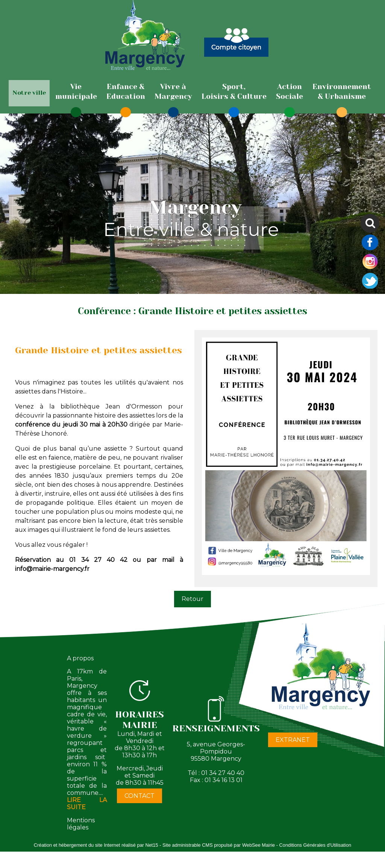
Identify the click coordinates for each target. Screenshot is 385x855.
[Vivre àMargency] (173, 91)
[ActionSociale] (289, 91)
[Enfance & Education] (126, 91)
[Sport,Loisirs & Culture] (234, 91)
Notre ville (29, 92)
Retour (192, 598)
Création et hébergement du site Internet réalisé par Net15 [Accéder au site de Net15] (96, 845)
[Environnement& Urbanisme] (342, 91)
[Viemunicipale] (76, 91)
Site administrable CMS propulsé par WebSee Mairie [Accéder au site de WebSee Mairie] (218, 845)
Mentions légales (81, 824)
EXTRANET (293, 739)
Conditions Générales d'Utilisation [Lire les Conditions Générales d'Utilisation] (315, 845)
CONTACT (139, 795)
